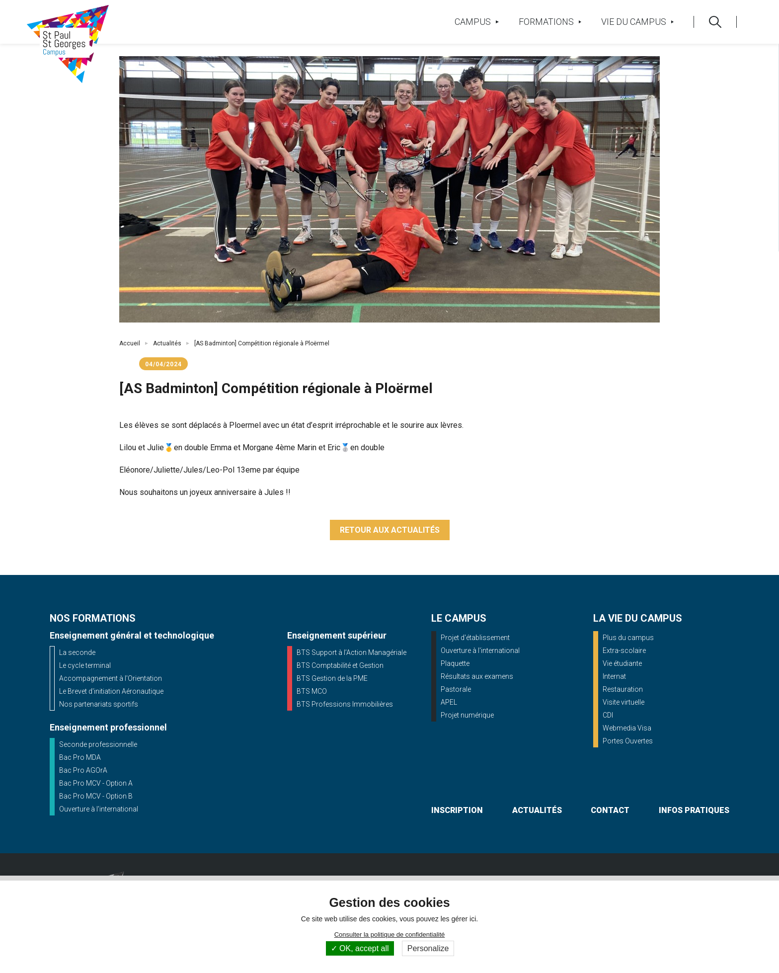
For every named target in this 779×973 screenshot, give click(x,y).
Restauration (623, 689)
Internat (614, 676)
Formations (550, 21)
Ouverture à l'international (98, 809)
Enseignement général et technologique (132, 635)
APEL (449, 702)
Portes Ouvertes (628, 741)
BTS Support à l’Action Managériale (351, 652)
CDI (608, 715)
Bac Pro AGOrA (83, 770)
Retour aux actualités (390, 530)
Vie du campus (637, 21)
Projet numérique (467, 715)
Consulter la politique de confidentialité (389, 934)
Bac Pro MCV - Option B (96, 796)
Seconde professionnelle (98, 744)
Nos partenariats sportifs (98, 704)
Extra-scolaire (624, 650)
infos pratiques (694, 810)
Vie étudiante (622, 663)
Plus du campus (628, 638)
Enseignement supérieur (337, 635)
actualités (537, 810)
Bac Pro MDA (80, 757)
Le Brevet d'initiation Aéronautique (111, 691)
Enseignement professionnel (108, 727)
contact (610, 810)
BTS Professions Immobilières (345, 704)
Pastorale (456, 689)
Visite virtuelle (623, 702)
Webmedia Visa (627, 728)
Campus (476, 21)
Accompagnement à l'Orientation (110, 678)
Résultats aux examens (477, 676)
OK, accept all (360, 948)
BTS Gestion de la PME (332, 678)
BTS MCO (312, 691)
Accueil (129, 343)
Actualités (167, 343)
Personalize (428, 948)
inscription (457, 810)
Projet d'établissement (475, 638)
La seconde (77, 652)
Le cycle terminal (85, 665)
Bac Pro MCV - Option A (96, 783)
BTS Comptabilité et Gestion (340, 665)
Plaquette (455, 663)
